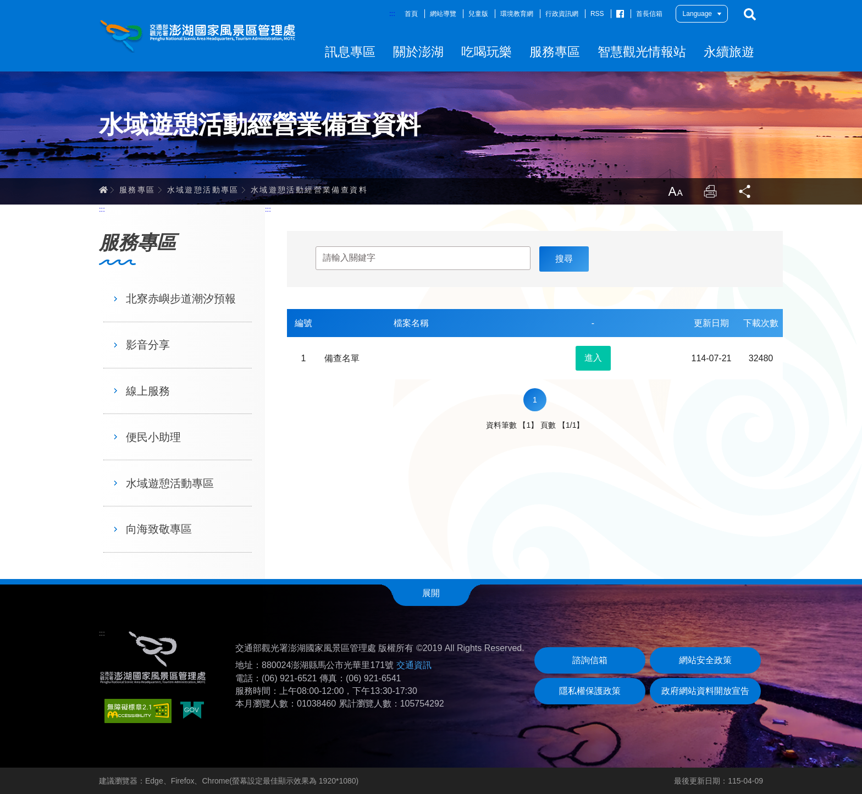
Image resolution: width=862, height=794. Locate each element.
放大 (675, 191)
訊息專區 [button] (350, 52)
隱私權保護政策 (590, 691)
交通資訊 (414, 665)
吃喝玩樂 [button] (486, 52)
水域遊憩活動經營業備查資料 (309, 190)
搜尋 (750, 14)
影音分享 (148, 345)
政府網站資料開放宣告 (705, 691)
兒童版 (478, 14)
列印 (710, 191)
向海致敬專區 (159, 529)
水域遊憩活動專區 (203, 190)
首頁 (411, 14)
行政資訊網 (561, 14)
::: (392, 13)
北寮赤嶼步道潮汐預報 (181, 299)
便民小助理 (153, 437)
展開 (431, 593)
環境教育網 (516, 14)
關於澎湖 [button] (418, 52)
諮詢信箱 (589, 660)
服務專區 (137, 190)
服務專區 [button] (554, 52)
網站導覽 (443, 14)
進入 (593, 357)
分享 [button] (745, 191)
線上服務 (148, 391)
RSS (597, 14)
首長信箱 (649, 14)
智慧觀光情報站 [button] (642, 52)
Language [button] (697, 14)
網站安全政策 (705, 660)
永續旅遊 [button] (729, 52)
